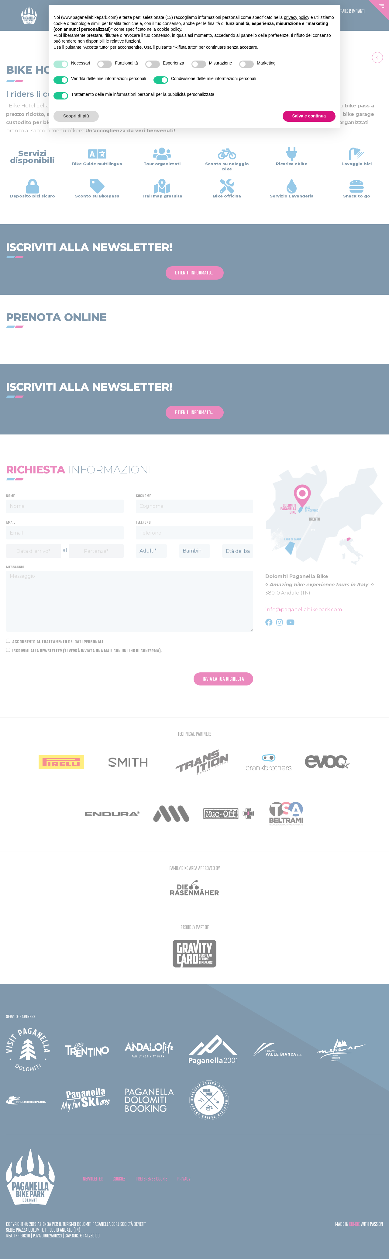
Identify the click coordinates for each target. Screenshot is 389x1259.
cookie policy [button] (169, 29)
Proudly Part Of (195, 927)
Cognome (143, 496)
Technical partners (195, 734)
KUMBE (354, 1224)
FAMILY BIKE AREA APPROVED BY (194, 868)
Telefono (143, 523)
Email (10, 523)
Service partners (20, 1017)
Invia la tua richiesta (223, 679)
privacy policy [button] (296, 17)
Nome (10, 496)
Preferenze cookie (151, 1179)
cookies (119, 1179)
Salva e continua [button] (309, 115)
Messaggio (15, 567)
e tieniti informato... (195, 273)
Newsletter (93, 1179)
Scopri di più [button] (76, 115)
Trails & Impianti (352, 12)
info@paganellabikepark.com (303, 609)
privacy (183, 1179)
